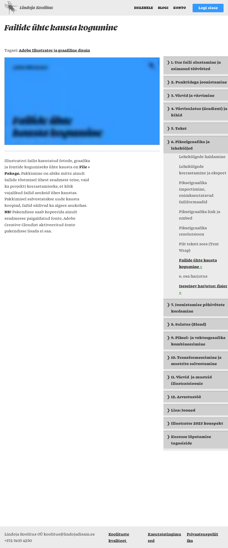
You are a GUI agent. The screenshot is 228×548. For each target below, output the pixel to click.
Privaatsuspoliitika (202, 537)
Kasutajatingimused (164, 537)
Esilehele (143, 7)
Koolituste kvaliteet (118, 537)
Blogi (163, 7)
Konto (179, 7)
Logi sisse (208, 7)
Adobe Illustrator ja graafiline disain (54, 50)
